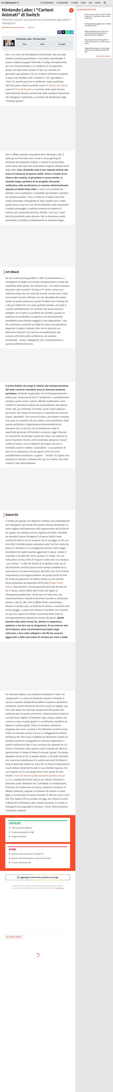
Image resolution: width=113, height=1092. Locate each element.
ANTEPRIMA (5, 27)
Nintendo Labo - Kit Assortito (31, 38)
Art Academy (27, 89)
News (24, 44)
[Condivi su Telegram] (72, 32)
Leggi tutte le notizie (103, 56)
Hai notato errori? (13, 937)
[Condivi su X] (63, 32)
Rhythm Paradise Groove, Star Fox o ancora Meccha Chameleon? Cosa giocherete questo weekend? (97, 33)
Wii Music (50, 85)
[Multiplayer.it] (10, 3)
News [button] (74, 3)
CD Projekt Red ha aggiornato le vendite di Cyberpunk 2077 (98, 25)
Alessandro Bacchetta (18, 27)
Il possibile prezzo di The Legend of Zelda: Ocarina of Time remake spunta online (97, 41)
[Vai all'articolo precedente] (110, 546)
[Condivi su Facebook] (59, 32)
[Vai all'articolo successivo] (3, 546)
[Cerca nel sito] (104, 3)
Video (83, 3)
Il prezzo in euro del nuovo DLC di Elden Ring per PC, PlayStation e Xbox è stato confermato (98, 16)
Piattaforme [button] (46, 3)
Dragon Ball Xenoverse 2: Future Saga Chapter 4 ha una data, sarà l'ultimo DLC (97, 50)
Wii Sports (62, 85)
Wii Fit (15, 89)
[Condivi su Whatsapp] (67, 32)
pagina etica (60, 888)
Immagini (62, 44)
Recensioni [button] (62, 3)
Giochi (98, 3)
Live (90, 3)
